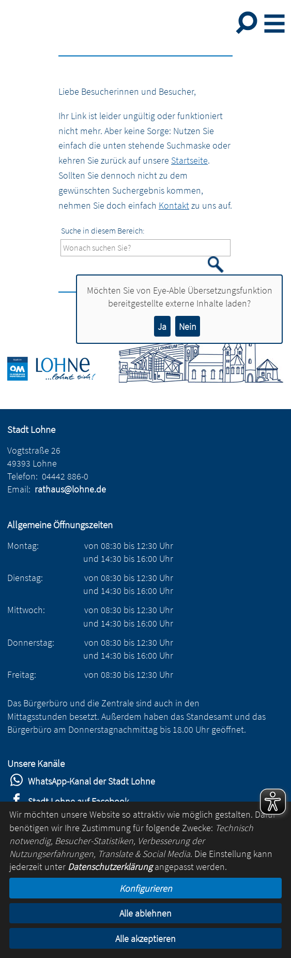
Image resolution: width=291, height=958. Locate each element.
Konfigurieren (145, 888)
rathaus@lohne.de (70, 489)
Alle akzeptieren (145, 939)
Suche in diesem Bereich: (103, 230)
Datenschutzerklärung (110, 867)
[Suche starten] (216, 264)
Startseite (189, 160)
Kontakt (174, 205)
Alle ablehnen (145, 913)
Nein (187, 326)
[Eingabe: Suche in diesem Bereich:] (145, 247)
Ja (162, 326)
